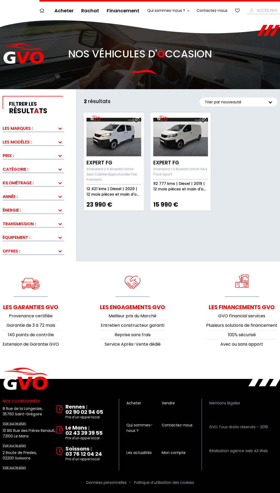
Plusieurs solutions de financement (241, 325)
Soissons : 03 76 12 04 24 (88, 454)
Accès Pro (267, 10)
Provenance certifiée (31, 316)
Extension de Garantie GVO (31, 344)
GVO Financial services (241, 316)
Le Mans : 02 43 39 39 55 (88, 433)
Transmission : (19, 224)
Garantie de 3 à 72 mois (31, 325)
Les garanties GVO (30, 307)
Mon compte (174, 452)
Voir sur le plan (14, 423)
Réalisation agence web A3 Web (238, 450)
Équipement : (16, 237)
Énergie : (12, 210)
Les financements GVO (242, 307)
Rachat (90, 10)
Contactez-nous (212, 10)
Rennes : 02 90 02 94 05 (88, 412)
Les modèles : (17, 142)
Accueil (43, 10)
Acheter (64, 10)
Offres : (11, 251)
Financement (123, 10)
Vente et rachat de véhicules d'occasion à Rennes (26, 379)
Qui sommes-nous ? (166, 10)
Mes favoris (237, 10)
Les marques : (18, 128)
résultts (36, 108)
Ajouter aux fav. (136, 120)
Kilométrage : (18, 183)
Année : (10, 197)
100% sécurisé (242, 335)
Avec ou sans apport (241, 344)
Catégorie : (15, 169)
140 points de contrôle (31, 335)
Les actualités (139, 452)
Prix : (8, 156)
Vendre (168, 403)
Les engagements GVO (132, 307)
